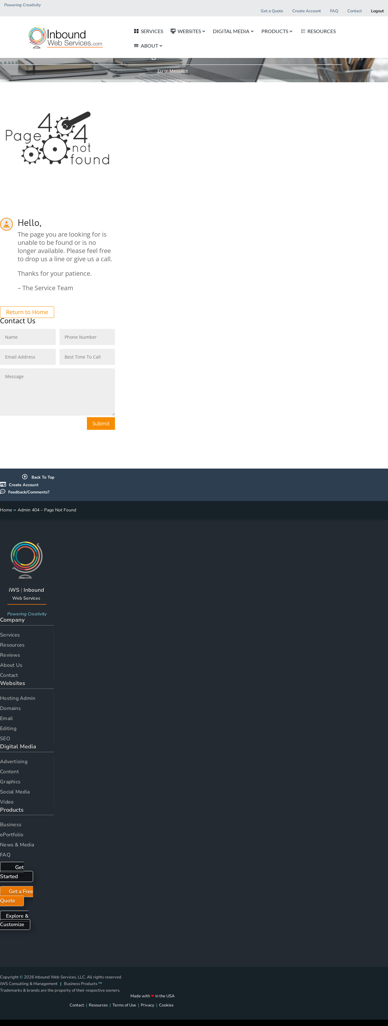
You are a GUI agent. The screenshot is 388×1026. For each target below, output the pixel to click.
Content (9, 771)
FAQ (5, 854)
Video (7, 801)
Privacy (147, 1005)
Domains (10, 708)
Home (6, 510)
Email (6, 718)
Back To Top (38, 477)
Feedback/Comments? (28, 492)
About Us (11, 665)
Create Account (23, 485)
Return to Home (27, 312)
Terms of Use (124, 1005)
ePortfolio (12, 834)
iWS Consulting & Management (29, 984)
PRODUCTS (264, 31)
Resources (12, 645)
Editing (8, 728)
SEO (5, 738)
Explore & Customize (14, 920)
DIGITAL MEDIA (221, 31)
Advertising (13, 761)
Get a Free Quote (16, 896)
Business (10, 824)
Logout (377, 11)
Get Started (12, 872)
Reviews (10, 655)
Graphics (10, 781)
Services (10, 634)
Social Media (15, 791)
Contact (9, 675)
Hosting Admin (17, 698)
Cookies (166, 1005)
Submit (101, 423)
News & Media (17, 844)
